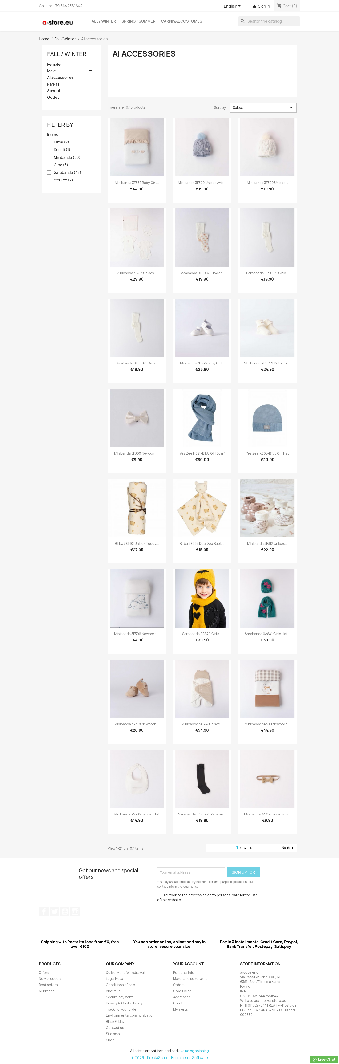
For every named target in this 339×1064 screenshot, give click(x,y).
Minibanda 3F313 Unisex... (137, 273)
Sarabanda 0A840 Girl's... (202, 634)
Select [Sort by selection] (263, 107)
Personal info (183, 972)
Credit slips (182, 991)
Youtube (64, 911)
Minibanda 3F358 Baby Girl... (137, 182)
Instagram (75, 911)
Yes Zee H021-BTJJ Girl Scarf (202, 453)
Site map (113, 1033)
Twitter (54, 911)
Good (177, 1003)
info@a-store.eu (273, 1000)
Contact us (115, 1027)
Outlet (53, 97)
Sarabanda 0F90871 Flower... (202, 273)
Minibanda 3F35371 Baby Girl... (267, 363)
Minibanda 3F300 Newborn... (136, 453)
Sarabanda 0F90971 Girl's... (267, 273)
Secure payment (119, 997)
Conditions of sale (120, 984)
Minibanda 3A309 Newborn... (267, 724)
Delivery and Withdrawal (125, 972)
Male (51, 71)
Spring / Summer (138, 21)
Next (288, 848)
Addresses (182, 997)
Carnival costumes (181, 21)
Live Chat (323, 1059)
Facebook (44, 911)
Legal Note (114, 978)
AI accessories (60, 77)
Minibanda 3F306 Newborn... (136, 634)
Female (54, 64)
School (53, 90)
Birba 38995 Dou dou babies (202, 543)
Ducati (62, 149)
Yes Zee (63, 180)
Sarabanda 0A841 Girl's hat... (267, 634)
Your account (188, 963)
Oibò (61, 165)
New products (50, 978)
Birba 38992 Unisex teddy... (137, 543)
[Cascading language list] (233, 6)
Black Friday (115, 1021)
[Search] (269, 21)
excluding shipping (193, 1050)
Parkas (53, 84)
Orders (179, 984)
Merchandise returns (190, 978)
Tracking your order (122, 1009)
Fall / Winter (102, 21)
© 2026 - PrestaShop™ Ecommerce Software (169, 1057)
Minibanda (67, 157)
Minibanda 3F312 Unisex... (267, 543)
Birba (61, 142)
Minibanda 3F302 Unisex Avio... (202, 182)
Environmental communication (130, 1015)
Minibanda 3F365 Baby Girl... (202, 363)
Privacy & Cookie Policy (124, 1003)
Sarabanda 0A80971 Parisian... (202, 814)
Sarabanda (67, 172)
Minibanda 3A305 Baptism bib (137, 814)
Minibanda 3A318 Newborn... (136, 724)
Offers (44, 972)
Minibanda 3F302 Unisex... (267, 182)
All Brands (47, 991)
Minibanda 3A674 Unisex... (202, 724)
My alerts (180, 1009)
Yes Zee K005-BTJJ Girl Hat (267, 453)
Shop (110, 1040)
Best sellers (48, 984)
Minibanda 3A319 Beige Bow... (267, 814)
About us (113, 991)
